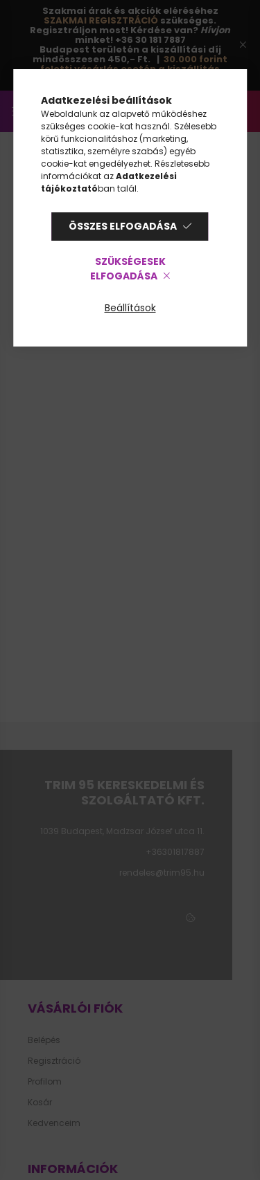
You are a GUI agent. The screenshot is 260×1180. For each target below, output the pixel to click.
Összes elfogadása (123, 226)
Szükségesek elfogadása (127, 269)
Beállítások (130, 308)
